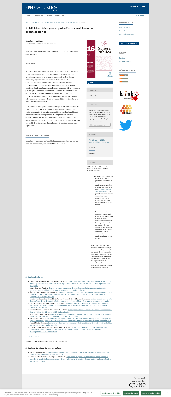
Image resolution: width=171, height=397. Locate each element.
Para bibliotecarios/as (126, 34)
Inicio (28, 22)
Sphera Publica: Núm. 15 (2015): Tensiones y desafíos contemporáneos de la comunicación (78, 321)
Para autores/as (124, 31)
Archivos (39, 16)
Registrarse (134, 6)
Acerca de (60, 16)
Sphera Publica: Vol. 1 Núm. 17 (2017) (49, 355)
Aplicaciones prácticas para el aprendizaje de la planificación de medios (73, 323)
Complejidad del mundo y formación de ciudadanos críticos (90, 310)
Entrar (143, 6)
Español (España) (125, 61)
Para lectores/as (124, 28)
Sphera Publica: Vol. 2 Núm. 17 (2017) (66, 316)
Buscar (140, 16)
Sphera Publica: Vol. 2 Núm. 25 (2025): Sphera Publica (89, 301)
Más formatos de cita (97, 125)
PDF (91, 83)
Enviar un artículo (129, 44)
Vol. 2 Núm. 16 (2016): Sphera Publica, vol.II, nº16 (59, 22)
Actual (29, 16)
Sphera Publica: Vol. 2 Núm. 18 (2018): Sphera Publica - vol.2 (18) (61, 290)
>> (42, 336)
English (122, 58)
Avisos (49, 16)
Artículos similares (34, 277)
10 (38, 336)
